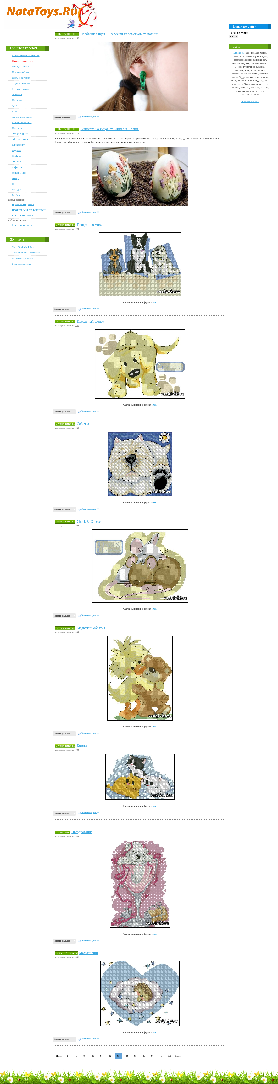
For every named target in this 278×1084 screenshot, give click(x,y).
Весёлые (16, 195)
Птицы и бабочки (21, 72)
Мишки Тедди (19, 173)
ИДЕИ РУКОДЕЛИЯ (67, 33)
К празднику (18, 145)
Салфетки (17, 156)
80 (93, 1056)
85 (135, 1056)
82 (110, 1056)
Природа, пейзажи (21, 66)
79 (84, 1056)
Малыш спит (88, 953)
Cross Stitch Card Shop (23, 247)
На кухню (17, 128)
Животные (17, 94)
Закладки (16, 189)
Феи (14, 184)
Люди (15, 111)
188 (169, 1056)
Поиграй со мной (90, 225)
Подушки (16, 150)
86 (144, 1056)
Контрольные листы (22, 225)
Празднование (81, 832)
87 (152, 1056)
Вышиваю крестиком (22, 258)
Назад (59, 1056)
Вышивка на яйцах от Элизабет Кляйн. (110, 129)
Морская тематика (21, 83)
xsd (154, 302)
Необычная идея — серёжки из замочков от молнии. (120, 34)
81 (101, 1056)
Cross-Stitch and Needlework (26, 252)
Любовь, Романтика (21, 122)
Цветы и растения (21, 77)
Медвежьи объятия (91, 628)
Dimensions (238, 53)
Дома (14, 105)
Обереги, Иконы (20, 139)
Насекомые (17, 100)
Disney (15, 178)
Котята (82, 746)
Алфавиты (17, 167)
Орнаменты (17, 161)
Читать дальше (62, 117)
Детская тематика (21, 89)
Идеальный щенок (90, 321)
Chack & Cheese (89, 522)
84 (127, 1056)
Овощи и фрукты (20, 133)
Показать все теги (250, 101)
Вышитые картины (21, 264)
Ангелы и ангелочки (22, 117)
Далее (178, 1056)
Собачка (83, 424)
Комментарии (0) (90, 116)
